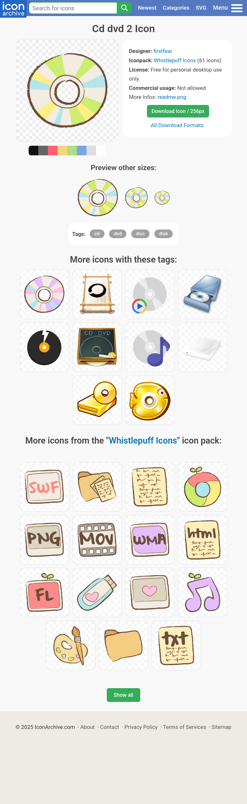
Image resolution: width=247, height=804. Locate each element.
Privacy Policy (141, 727)
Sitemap (222, 727)
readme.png (172, 97)
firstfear (162, 51)
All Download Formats (177, 125)
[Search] (124, 8)
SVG (201, 7)
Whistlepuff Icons (175, 60)
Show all (123, 695)
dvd (118, 234)
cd (97, 234)
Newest (147, 7)
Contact (109, 727)
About (87, 727)
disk (163, 234)
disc (140, 234)
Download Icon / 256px (177, 111)
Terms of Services (184, 727)
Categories (176, 7)
